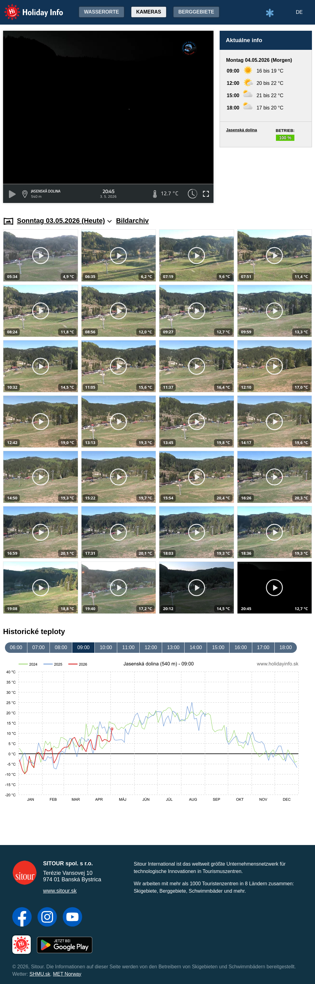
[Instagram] (47, 917)
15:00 (218, 647)
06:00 (16, 647)
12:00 (151, 647)
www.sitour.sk (60, 891)
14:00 (195, 647)
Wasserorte (101, 11)
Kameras (148, 11)
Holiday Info (27, 8)
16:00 (240, 647)
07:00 (38, 647)
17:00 (263, 647)
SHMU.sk (40, 974)
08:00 (61, 647)
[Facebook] (22, 917)
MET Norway (67, 974)
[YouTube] (72, 917)
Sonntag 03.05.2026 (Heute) (64, 220)
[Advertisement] (266, 176)
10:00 (106, 647)
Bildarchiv (132, 220)
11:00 (128, 647)
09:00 (83, 647)
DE (299, 12)
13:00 (173, 647)
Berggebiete (196, 11)
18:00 (286, 647)
